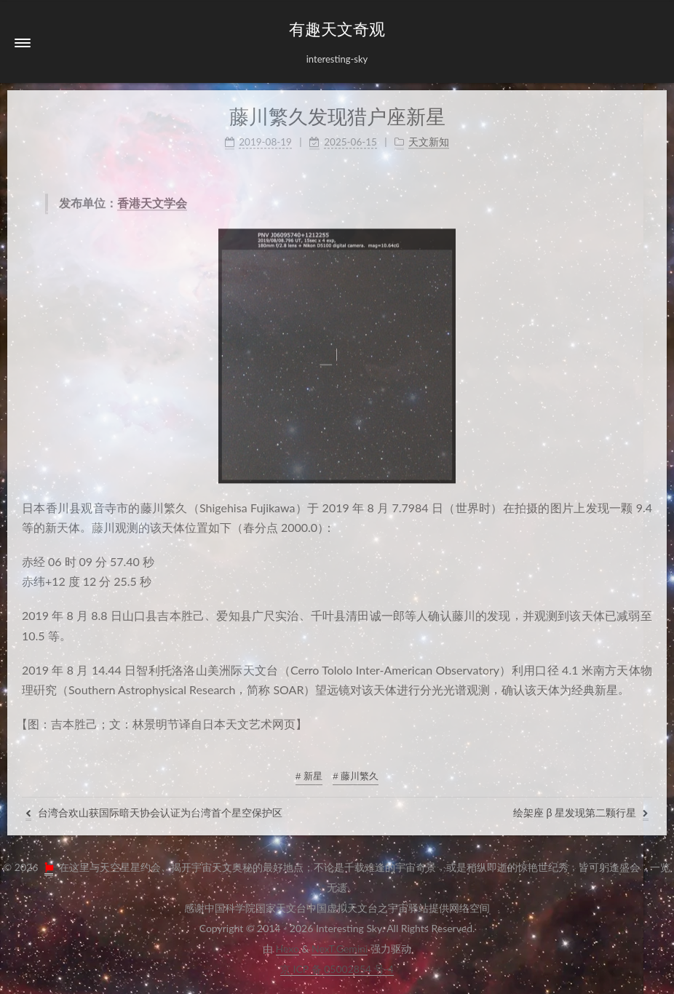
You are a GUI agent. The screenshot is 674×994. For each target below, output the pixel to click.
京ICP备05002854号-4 (337, 969)
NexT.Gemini (340, 948)
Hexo (287, 948)
